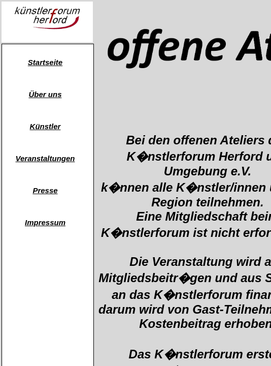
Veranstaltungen (45, 158)
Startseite (45, 62)
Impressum (45, 222)
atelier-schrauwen (44, 267)
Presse (44, 190)
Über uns (44, 94)
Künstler (45, 126)
